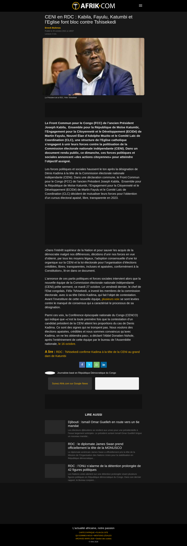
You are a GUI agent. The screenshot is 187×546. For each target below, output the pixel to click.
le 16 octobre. (67, 343)
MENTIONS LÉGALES (102, 536)
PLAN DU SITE (102, 533)
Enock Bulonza (53, 27)
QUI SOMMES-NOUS (84, 536)
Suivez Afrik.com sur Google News (70, 383)
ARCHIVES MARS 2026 (85, 539)
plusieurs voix (111, 299)
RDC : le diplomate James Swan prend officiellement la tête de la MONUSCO (95, 446)
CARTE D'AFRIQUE (87, 533)
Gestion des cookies (103, 539)
